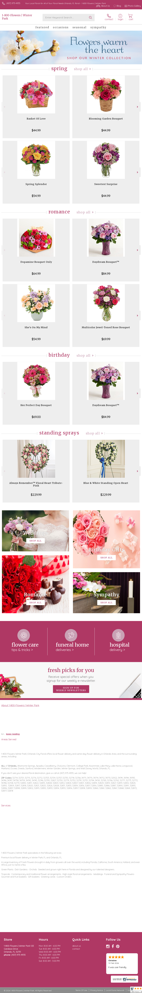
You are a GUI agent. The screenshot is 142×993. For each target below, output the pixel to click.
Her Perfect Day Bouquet (36, 405)
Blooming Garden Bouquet (106, 118)
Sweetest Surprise (105, 184)
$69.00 (36, 417)
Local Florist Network (115, 990)
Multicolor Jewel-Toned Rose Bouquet (106, 327)
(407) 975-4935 (13, 3)
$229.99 (36, 495)
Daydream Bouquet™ (105, 261)
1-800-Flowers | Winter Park (17, 17)
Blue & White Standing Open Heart (105, 482)
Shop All (81, 69)
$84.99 (105, 273)
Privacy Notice (96, 990)
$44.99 (36, 130)
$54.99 (36, 196)
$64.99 (36, 273)
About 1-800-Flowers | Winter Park (20, 705)
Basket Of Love (36, 118)
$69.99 (106, 339)
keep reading (13, 734)
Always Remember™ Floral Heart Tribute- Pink (36, 484)
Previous (4, 107)
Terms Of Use (81, 990)
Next (138, 107)
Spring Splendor (36, 184)
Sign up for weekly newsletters (71, 689)
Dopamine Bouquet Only (36, 261)
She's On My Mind (36, 327)
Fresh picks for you (71, 675)
